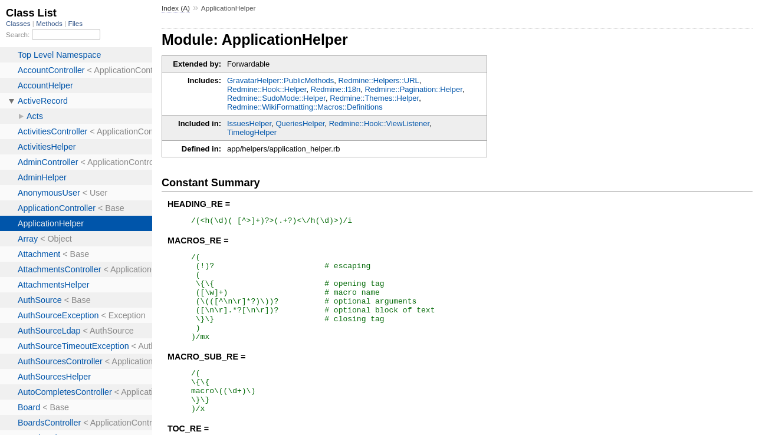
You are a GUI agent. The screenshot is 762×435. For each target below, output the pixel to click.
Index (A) (176, 8)
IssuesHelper (249, 123)
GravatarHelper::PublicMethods (280, 80)
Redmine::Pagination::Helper (413, 89)
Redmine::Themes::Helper (374, 98)
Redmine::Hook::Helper (266, 89)
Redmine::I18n (336, 89)
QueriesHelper (299, 123)
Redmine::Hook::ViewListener (379, 123)
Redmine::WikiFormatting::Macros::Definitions (305, 107)
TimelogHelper (252, 132)
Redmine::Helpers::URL (379, 80)
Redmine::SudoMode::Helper (276, 98)
